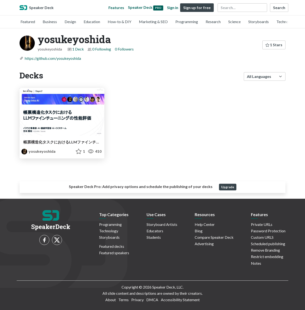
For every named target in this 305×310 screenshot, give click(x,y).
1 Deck (78, 49)
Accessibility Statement (180, 299)
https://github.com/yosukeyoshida (53, 58)
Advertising (204, 243)
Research (213, 21)
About (110, 299)
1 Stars (273, 44)
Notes (256, 263)
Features (116, 7)
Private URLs (261, 224)
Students (154, 237)
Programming (186, 21)
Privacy (137, 299)
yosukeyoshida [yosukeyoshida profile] (38, 151)
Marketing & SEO (153, 21)
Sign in (172, 7)
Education (92, 21)
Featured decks (111, 246)
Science (234, 21)
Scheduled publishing (268, 243)
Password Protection (268, 231)
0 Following (101, 49)
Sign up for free (197, 7)
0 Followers (124, 49)
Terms (123, 299)
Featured (27, 21)
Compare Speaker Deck (214, 237)
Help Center (205, 224)
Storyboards (258, 21)
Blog (199, 231)
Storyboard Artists (162, 224)
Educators (155, 231)
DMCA (152, 299)
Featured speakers (114, 252)
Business (50, 21)
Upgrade (227, 187)
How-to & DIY (119, 21)
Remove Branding (265, 250)
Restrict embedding (267, 256)
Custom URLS (262, 237)
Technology (285, 21)
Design (70, 21)
